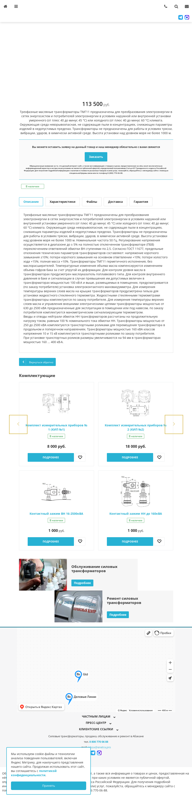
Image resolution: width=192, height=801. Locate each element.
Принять (48, 786)
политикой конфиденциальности (34, 773)
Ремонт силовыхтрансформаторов (124, 600)
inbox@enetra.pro (99, 747)
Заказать (96, 157)
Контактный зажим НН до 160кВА (135, 514)
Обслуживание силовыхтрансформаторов (94, 568)
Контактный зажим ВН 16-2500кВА (56, 514)
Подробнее (51, 457)
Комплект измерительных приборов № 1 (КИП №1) (56, 427)
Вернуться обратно (37, 362)
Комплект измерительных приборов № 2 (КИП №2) (135, 427)
